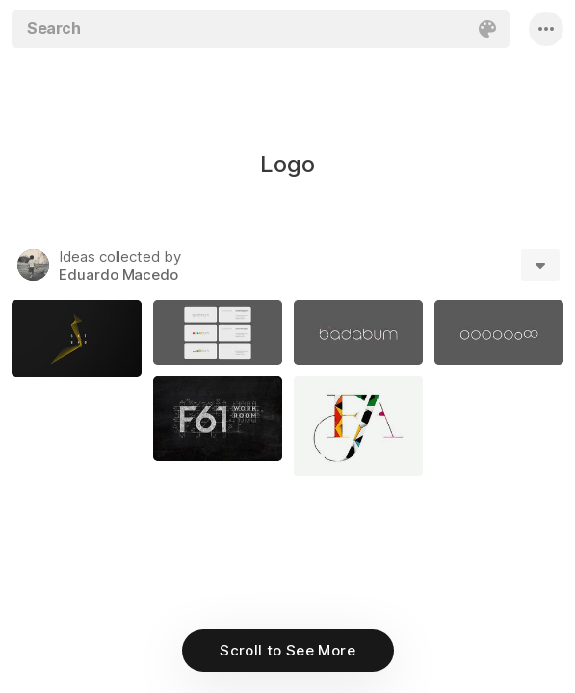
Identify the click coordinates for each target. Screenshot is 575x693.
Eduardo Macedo (118, 275)
